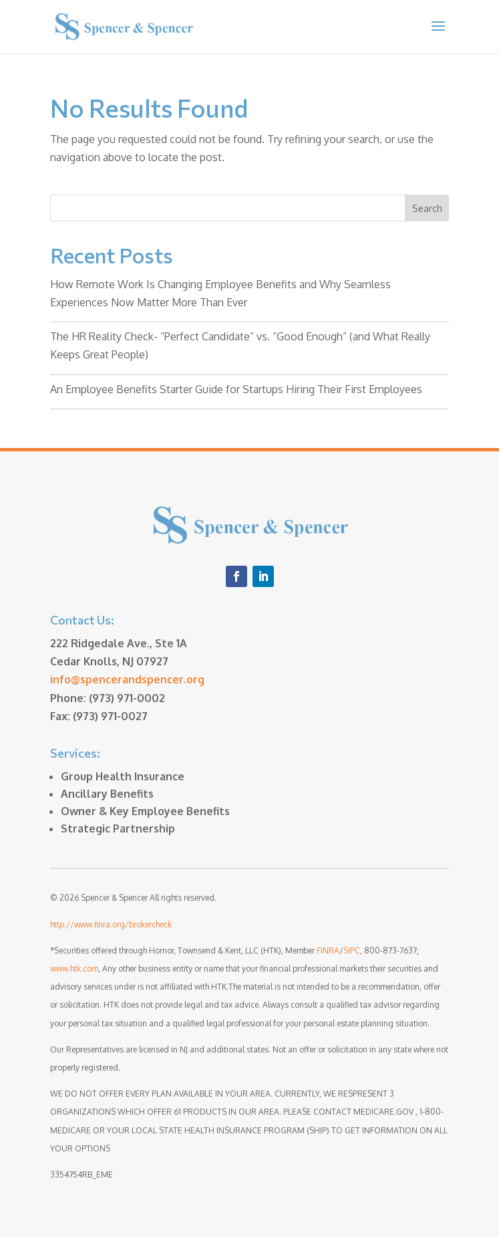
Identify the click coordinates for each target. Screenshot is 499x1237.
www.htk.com (74, 969)
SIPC (351, 950)
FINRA (328, 950)
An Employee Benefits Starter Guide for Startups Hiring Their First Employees (236, 389)
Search (427, 208)
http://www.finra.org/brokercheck (111, 924)
